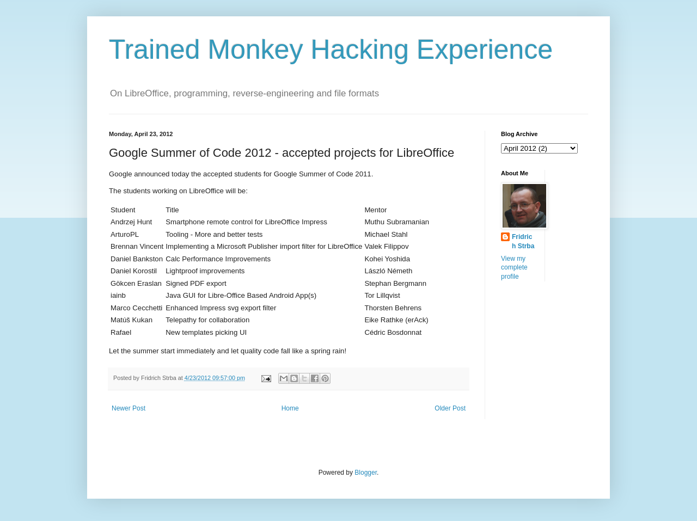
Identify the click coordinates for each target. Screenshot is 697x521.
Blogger (365, 472)
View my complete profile (514, 268)
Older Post (450, 408)
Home (290, 408)
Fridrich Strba (523, 241)
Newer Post (128, 408)
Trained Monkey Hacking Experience (331, 49)
